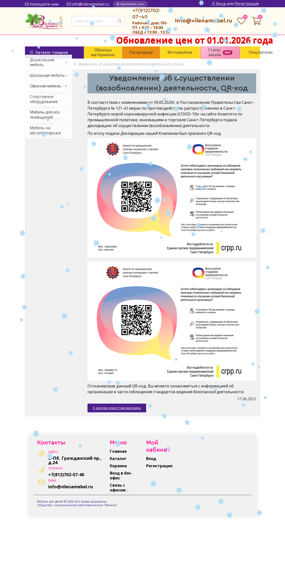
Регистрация (159, 465)
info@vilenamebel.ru (88, 4)
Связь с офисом (118, 487)
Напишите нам (41, 4)
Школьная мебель (48, 93)
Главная (118, 451)
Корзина (118, 465)
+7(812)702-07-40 (66, 474)
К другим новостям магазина (117, 408)
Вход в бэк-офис (121, 475)
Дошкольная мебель (51, 86)
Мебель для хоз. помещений (46, 121)
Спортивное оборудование (45, 109)
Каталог (118, 458)
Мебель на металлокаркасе (47, 133)
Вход (151, 458)
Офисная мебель (47, 100)
